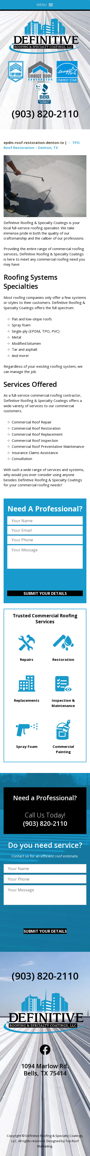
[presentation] (45, 580)
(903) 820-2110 (45, 113)
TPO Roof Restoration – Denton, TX (42, 145)
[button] (41, 5)
